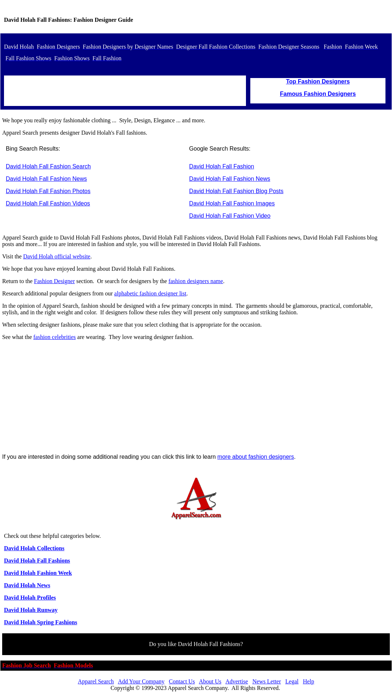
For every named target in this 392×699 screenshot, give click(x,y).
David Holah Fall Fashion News (46, 179)
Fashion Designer (54, 281)
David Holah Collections (34, 548)
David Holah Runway (31, 610)
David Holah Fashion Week (38, 573)
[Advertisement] (196, 397)
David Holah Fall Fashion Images (232, 203)
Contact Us (182, 681)
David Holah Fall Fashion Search (48, 166)
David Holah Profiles (30, 597)
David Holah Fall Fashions (37, 560)
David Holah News (27, 585)
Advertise (236, 681)
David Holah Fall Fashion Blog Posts (236, 191)
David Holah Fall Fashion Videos (48, 203)
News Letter (266, 681)
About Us (210, 681)
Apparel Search (96, 681)
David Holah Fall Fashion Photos (48, 191)
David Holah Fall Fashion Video (230, 216)
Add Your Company (141, 681)
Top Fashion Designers (318, 81)
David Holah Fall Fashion (221, 166)
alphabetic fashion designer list (150, 293)
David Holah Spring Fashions (40, 622)
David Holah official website (56, 256)
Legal (291, 681)
